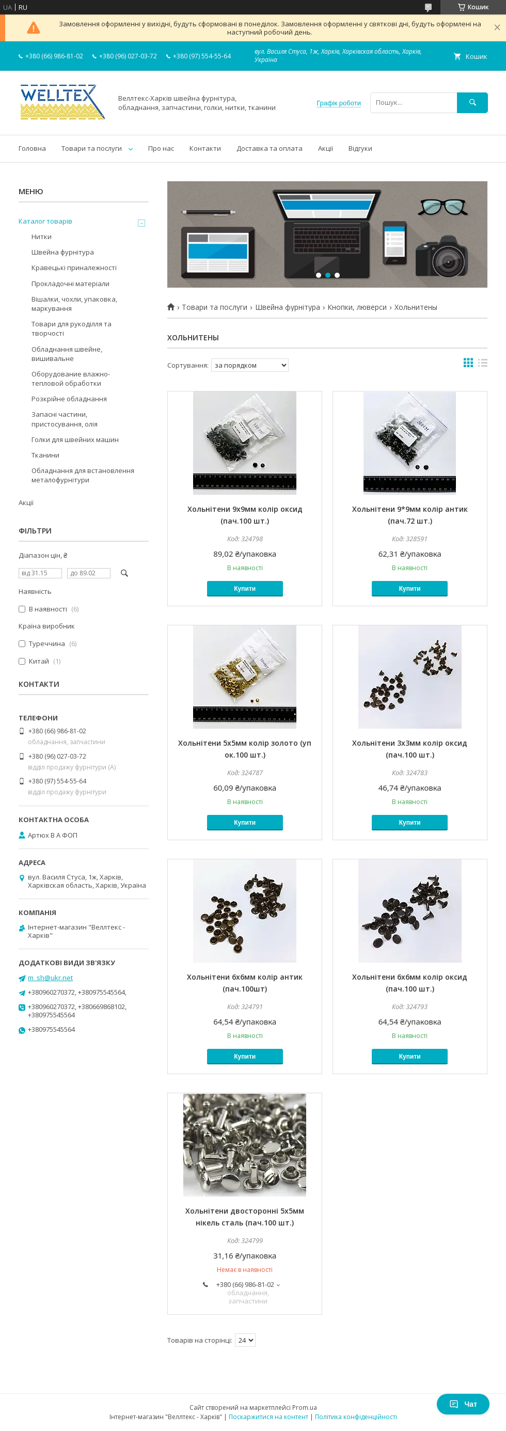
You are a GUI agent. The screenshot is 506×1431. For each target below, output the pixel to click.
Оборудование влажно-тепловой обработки (70, 378)
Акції (325, 148)
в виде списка (482, 365)
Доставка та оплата (269, 148)
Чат (463, 1404)
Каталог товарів (45, 221)
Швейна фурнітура (287, 307)
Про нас (161, 148)
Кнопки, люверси (357, 307)
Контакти (205, 148)
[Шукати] (472, 102)
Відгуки (360, 148)
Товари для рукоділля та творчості (71, 328)
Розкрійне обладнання (69, 398)
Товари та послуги (91, 148)
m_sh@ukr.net (50, 977)
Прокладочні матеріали (70, 283)
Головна (32, 148)
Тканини (45, 455)
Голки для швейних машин (75, 439)
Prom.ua (304, 1407)
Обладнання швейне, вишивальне (66, 353)
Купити (245, 588)
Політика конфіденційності (356, 1416)
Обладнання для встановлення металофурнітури (82, 475)
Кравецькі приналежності (74, 267)
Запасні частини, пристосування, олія (64, 419)
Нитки (41, 236)
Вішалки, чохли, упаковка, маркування (74, 303)
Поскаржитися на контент (268, 1416)
